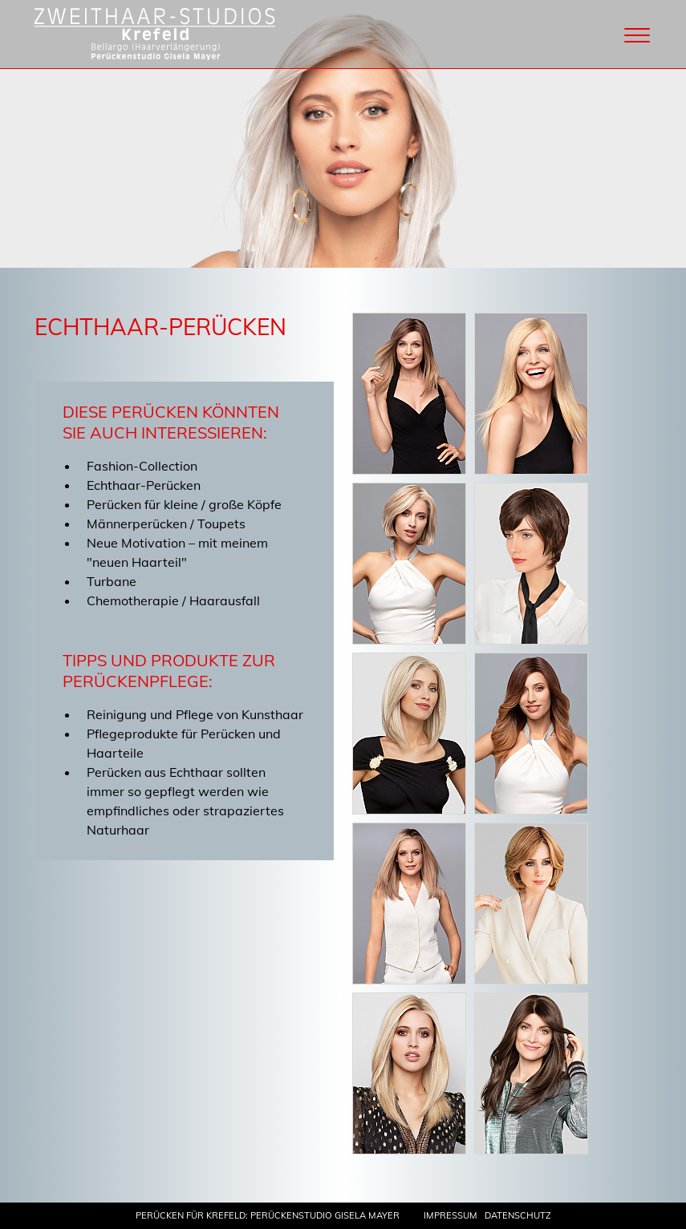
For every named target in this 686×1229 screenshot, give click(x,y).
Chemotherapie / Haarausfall (173, 600)
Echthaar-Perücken (144, 485)
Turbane (111, 581)
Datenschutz (518, 1215)
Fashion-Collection (142, 466)
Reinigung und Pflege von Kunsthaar (195, 714)
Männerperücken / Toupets (166, 523)
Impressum (450, 1215)
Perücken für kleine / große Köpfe (184, 504)
